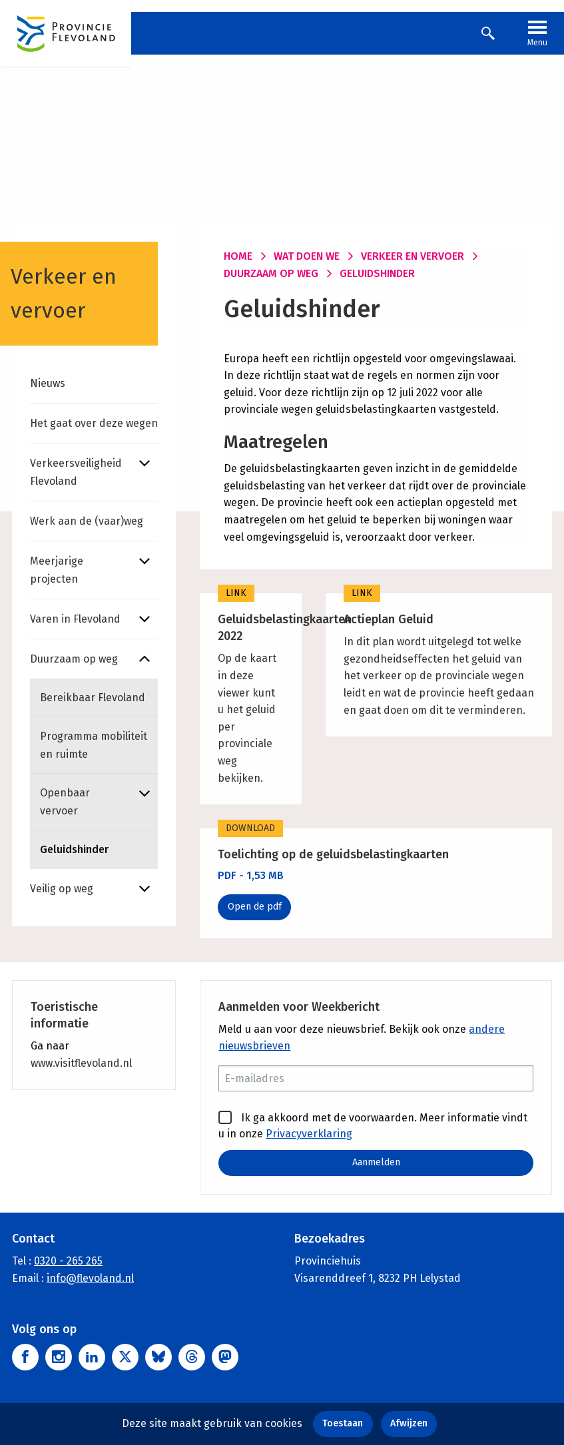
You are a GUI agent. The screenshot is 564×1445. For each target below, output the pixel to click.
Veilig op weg (61, 888)
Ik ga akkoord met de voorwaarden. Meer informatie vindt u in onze (372, 1125)
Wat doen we (307, 256)
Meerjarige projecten (56, 570)
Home (238, 256)
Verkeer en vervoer (412, 256)
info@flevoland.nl (90, 1277)
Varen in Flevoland (75, 619)
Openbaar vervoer (65, 801)
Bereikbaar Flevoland (92, 697)
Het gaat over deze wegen (94, 423)
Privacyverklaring (309, 1133)
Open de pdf (255, 906)
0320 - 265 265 (68, 1261)
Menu (537, 32)
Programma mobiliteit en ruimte (93, 745)
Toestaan (342, 1423)
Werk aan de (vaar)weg (86, 521)
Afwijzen (408, 1423)
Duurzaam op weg (74, 659)
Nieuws (47, 383)
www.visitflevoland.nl (81, 1063)
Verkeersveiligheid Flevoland (76, 472)
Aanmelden (376, 1162)
